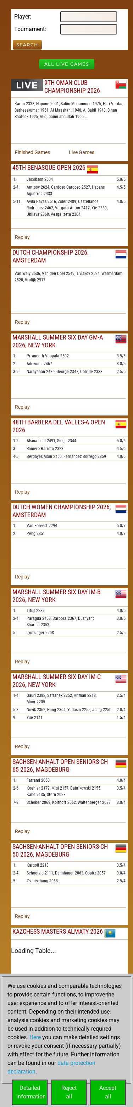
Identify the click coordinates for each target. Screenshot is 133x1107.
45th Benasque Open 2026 (48, 167)
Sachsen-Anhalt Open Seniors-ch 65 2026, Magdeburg (60, 765)
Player (22, 16)
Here (35, 1037)
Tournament (29, 29)
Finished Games (32, 152)
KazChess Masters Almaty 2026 (57, 931)
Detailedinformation (31, 1092)
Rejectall (69, 1092)
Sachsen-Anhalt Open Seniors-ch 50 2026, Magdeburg (60, 850)
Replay (22, 237)
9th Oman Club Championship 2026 (72, 86)
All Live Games (66, 64)
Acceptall (107, 1092)
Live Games (81, 152)
